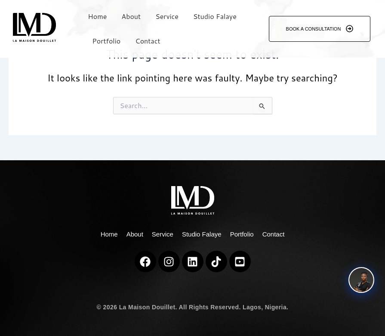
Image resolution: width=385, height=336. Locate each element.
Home (97, 16)
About (131, 16)
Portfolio (106, 41)
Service (167, 16)
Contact (147, 41)
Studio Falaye (215, 16)
